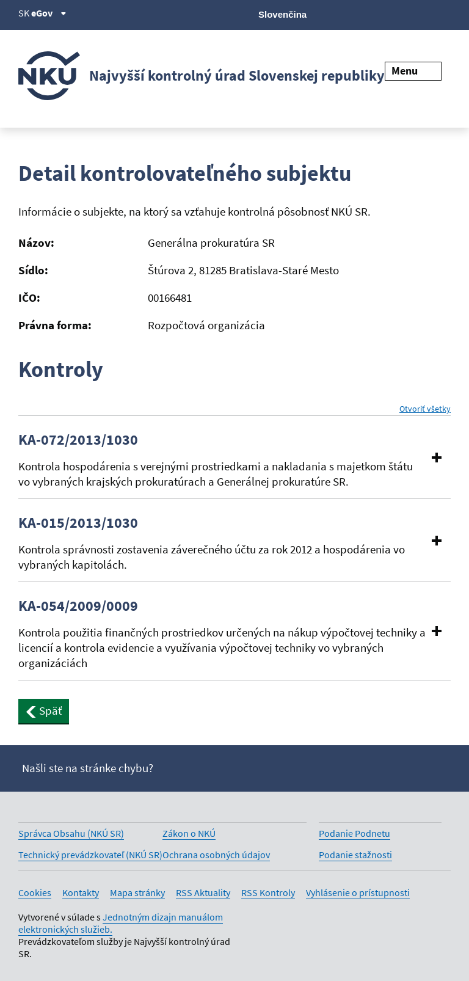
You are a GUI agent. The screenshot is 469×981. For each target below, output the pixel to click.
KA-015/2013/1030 (78, 523)
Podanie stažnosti (355, 854)
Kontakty (80, 892)
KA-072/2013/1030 (78, 440)
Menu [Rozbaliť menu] (413, 71)
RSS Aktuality (203, 892)
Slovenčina (282, 14)
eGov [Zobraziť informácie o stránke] (49, 13)
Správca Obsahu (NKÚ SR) (71, 833)
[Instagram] (443, 13)
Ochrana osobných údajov (216, 854)
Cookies (34, 892)
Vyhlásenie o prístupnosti (358, 892)
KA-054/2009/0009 (78, 606)
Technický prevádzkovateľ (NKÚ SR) (90, 854)
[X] (360, 13)
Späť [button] (44, 710)
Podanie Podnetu (354, 833)
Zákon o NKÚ (189, 833)
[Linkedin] (422, 13)
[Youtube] (402, 13)
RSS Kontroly (268, 892)
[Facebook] (381, 13)
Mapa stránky (137, 892)
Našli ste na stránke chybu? (87, 767)
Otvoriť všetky (425, 409)
